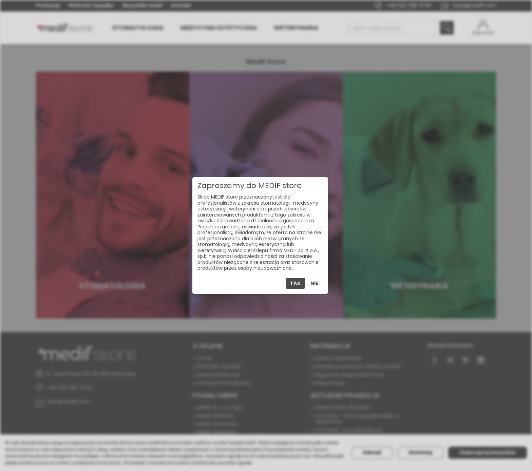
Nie (314, 283)
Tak (295, 283)
